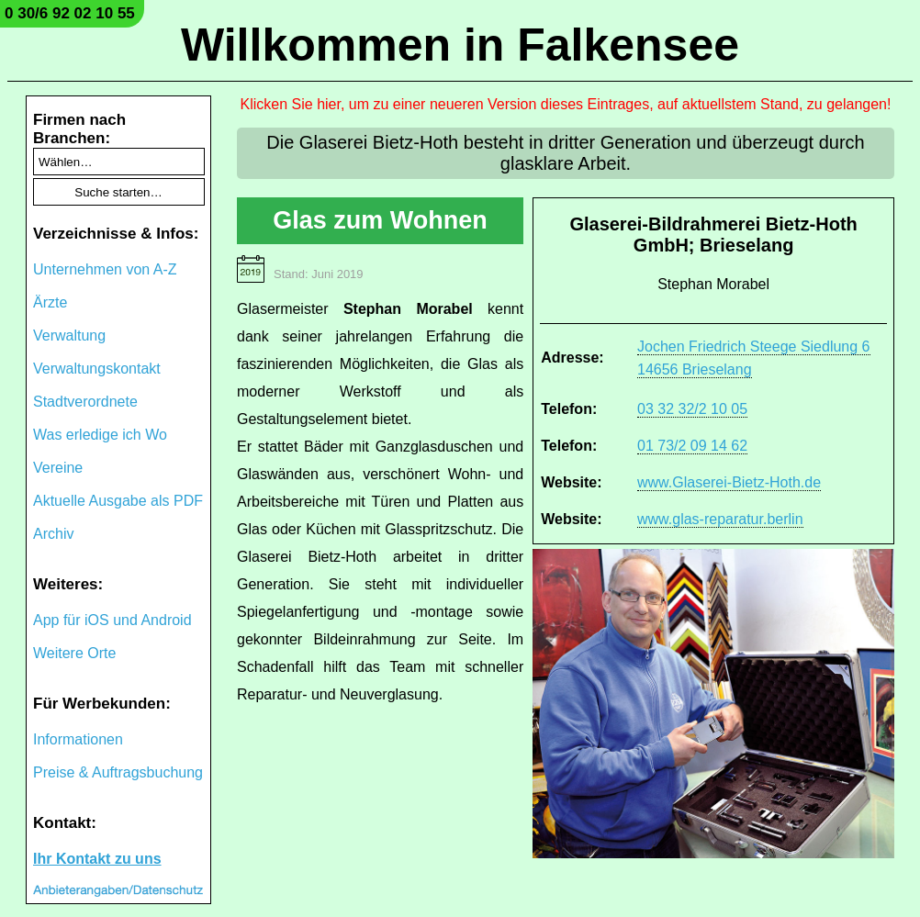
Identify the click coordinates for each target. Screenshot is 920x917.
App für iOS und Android (112, 620)
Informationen (78, 739)
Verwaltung (69, 335)
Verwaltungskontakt (97, 368)
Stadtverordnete (85, 401)
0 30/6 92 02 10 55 (70, 13)
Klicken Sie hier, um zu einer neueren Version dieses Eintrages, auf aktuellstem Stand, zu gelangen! (566, 104)
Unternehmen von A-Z (105, 269)
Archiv (53, 534)
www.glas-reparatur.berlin (720, 519)
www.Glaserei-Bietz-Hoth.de (729, 482)
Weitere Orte (74, 653)
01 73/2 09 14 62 (692, 445)
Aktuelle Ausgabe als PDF (118, 501)
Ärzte (50, 302)
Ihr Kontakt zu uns (97, 859)
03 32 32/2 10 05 (692, 409)
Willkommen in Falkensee (460, 45)
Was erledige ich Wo (100, 434)
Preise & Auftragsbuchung (118, 772)
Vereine (58, 467)
